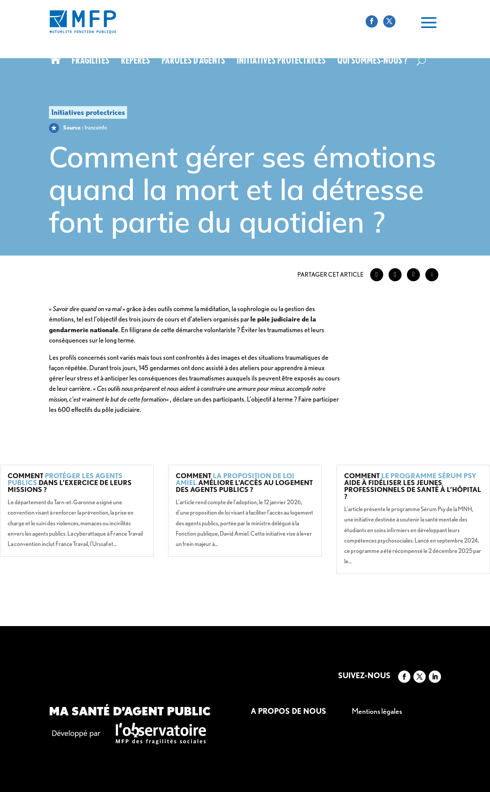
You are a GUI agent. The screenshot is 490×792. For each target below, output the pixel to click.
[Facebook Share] (376, 274)
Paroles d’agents (193, 61)
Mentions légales (377, 711)
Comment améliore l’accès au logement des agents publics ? (244, 483)
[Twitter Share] (395, 274)
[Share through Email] (432, 274)
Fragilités (90, 61)
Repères (135, 61)
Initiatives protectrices (281, 61)
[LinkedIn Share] (413, 274)
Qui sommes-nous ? (372, 61)
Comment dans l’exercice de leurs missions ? (70, 483)
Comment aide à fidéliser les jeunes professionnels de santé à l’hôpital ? (412, 486)
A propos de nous (288, 711)
